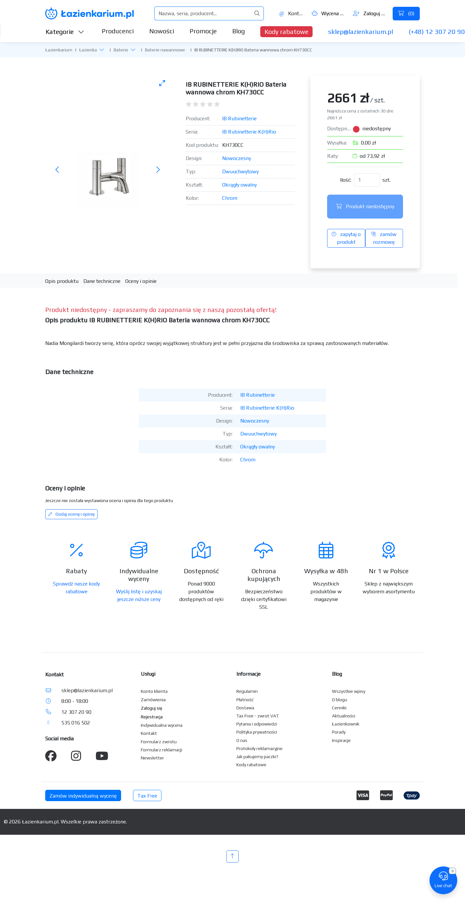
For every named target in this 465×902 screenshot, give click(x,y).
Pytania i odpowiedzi (256, 723)
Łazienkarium (58, 49)
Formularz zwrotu (159, 741)
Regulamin (247, 691)
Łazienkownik (345, 723)
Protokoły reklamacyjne (259, 748)
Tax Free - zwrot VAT (257, 715)
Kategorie (65, 31)
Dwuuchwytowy (240, 171)
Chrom (229, 198)
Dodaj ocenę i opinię (71, 514)
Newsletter (152, 757)
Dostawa (245, 707)
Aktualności (343, 715)
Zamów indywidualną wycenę (83, 796)
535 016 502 (75, 723)
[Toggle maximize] (162, 83)
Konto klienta (154, 691)
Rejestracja (152, 716)
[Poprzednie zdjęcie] (57, 170)
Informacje (248, 674)
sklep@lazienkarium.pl (360, 31)
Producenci (118, 31)
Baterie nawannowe (165, 49)
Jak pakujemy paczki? (257, 756)
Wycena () (329, 13)
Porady (339, 732)
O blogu (339, 699)
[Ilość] (367, 180)
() (406, 13)
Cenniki (339, 707)
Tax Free (147, 796)
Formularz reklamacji (161, 749)
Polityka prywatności (256, 732)
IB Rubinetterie (239, 118)
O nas (241, 740)
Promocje (203, 31)
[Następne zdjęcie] (158, 170)
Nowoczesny (236, 158)
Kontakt (292, 13)
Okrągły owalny (239, 185)
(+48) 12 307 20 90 (436, 31)
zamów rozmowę (384, 238)
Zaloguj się (370, 13)
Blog (238, 31)
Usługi (148, 674)
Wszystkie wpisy (348, 691)
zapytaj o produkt (346, 238)
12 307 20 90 (76, 712)
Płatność (245, 699)
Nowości (161, 31)
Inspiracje (341, 740)
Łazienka (88, 49)
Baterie (121, 49)
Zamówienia (153, 699)
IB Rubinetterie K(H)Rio (249, 132)
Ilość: (345, 180)
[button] (101, 49)
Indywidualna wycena (161, 725)
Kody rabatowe (286, 31)
